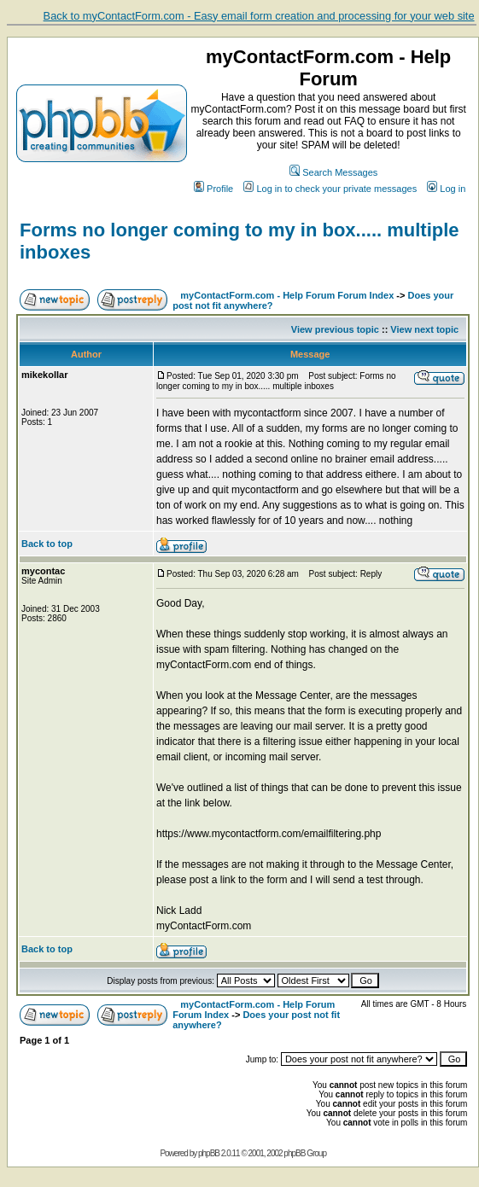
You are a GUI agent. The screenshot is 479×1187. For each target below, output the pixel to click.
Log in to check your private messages (330, 188)
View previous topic (335, 329)
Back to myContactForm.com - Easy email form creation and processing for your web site (259, 15)
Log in (446, 188)
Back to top (47, 543)
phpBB (208, 1153)
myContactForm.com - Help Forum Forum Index (287, 295)
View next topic (424, 329)
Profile (213, 188)
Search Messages (333, 172)
